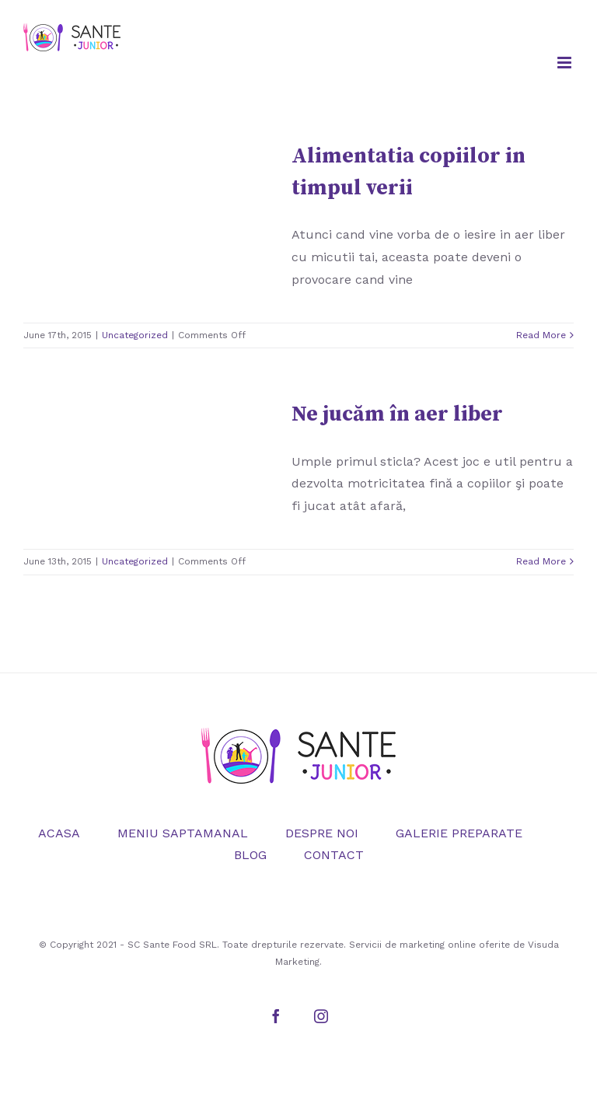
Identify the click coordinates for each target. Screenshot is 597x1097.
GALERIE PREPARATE (459, 833)
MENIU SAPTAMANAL (182, 833)
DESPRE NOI (321, 833)
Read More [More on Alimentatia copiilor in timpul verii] (541, 335)
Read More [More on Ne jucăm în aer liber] (541, 561)
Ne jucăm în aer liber (397, 414)
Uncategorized (135, 335)
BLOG (250, 854)
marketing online (438, 944)
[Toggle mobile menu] (565, 62)
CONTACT (334, 854)
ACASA (59, 833)
